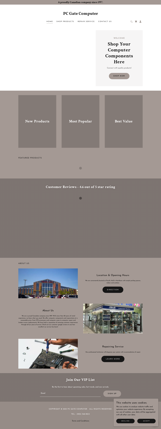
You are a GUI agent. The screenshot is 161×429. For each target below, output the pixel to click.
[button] (140, 21)
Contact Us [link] (105, 21)
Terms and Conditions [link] (80, 421)
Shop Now (119, 76)
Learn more (113, 359)
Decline (125, 422)
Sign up (112, 393)
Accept (146, 422)
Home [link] (50, 21)
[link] (80, 14)
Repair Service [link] (86, 21)
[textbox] (70, 394)
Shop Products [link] (65, 21)
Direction (113, 290)
